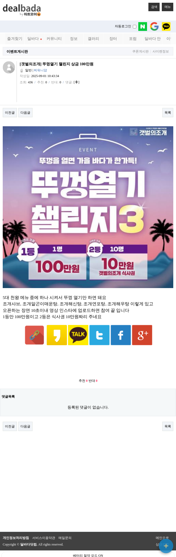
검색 (152, 6)
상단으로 (162, 531)
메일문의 (65, 524)
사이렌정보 (160, 51)
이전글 (10, 113)
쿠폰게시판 (140, 51)
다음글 (25, 113)
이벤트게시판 (17, 51)
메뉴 (166, 6)
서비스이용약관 (43, 524)
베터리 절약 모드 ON (88, 542)
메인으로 (162, 524)
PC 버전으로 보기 (88, 551)
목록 (168, 113)
